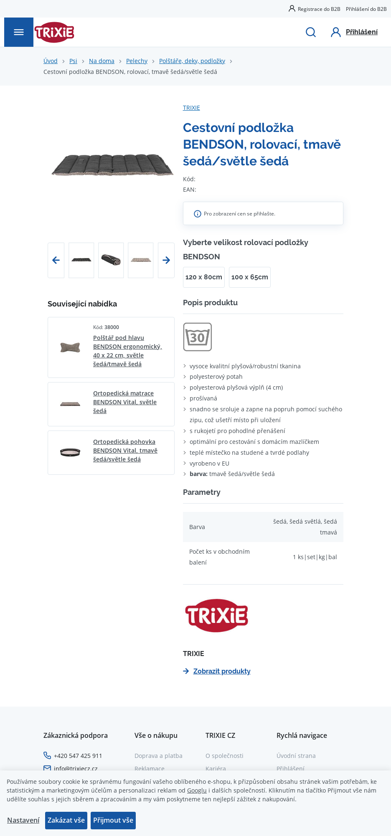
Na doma (101, 61)
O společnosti (225, 756)
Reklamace (150, 769)
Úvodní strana (296, 756)
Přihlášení (291, 769)
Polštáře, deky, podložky (192, 61)
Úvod (50, 61)
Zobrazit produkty (217, 671)
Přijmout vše (113, 820)
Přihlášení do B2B (366, 8)
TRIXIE (191, 107)
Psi (73, 61)
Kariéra (216, 769)
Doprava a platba (159, 756)
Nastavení (23, 820)
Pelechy (136, 61)
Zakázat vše (66, 820)
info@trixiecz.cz (76, 768)
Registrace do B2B (319, 8)
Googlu (197, 790)
